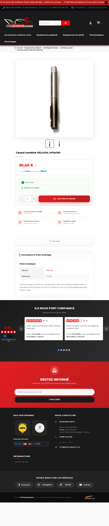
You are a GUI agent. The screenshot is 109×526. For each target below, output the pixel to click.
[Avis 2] (61, 350)
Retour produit (20, 475)
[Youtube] (85, 508)
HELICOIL (49, 270)
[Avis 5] (69, 350)
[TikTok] (65, 508)
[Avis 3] (64, 350)
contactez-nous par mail (97, 8)
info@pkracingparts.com (70, 447)
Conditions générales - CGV (25, 465)
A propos (18, 479)
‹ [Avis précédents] (21, 328)
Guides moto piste (21, 485)
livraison (18, 468)
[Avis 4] (67, 350)
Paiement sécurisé (21, 462)
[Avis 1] (59, 350)
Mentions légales (21, 472)
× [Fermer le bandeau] (106, 3)
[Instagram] (45, 508)
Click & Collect (20, 482)
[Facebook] (24, 508)
